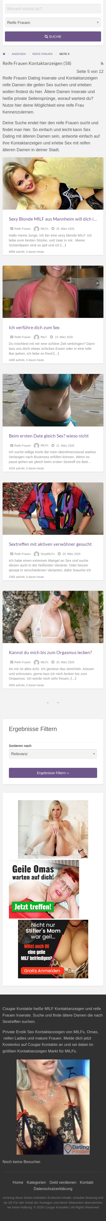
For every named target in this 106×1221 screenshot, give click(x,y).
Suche (53, 36)
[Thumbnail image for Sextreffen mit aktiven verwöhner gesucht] (53, 508)
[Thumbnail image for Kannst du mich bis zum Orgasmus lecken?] (53, 617)
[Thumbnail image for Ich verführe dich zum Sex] (53, 292)
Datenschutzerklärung (53, 1189)
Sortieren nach (53, 751)
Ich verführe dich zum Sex (34, 327)
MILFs (44, 228)
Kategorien (36, 1182)
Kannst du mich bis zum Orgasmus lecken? (50, 652)
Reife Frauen (23, 228)
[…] (63, 245)
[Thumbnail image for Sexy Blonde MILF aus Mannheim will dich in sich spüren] (53, 183)
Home (18, 1182)
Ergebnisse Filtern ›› (53, 773)
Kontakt (86, 1182)
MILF (43, 337)
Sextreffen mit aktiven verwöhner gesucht (50, 544)
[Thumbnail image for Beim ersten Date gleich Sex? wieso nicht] (53, 400)
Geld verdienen (62, 1182)
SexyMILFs (47, 554)
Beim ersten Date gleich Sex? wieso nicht (49, 435)
